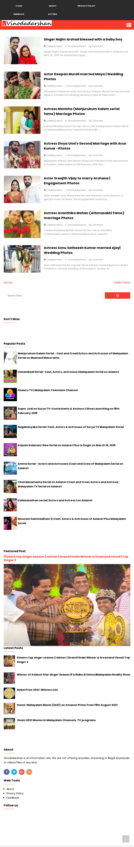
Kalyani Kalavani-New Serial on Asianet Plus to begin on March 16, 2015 (66, 447)
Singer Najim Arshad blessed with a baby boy (83, 39)
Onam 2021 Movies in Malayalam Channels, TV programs (56, 721)
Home (8, 284)
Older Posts (122, 284)
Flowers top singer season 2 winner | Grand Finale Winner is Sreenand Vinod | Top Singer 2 (66, 560)
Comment (97, 46)
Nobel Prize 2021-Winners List (37, 691)
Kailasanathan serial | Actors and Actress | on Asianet (55, 502)
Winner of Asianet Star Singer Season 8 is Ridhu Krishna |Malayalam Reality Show (73, 676)
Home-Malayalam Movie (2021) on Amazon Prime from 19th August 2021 (67, 706)
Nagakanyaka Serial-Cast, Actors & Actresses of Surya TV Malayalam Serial (71, 428)
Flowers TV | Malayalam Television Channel (48, 391)
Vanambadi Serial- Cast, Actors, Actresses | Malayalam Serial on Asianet (68, 373)
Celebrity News (55, 46)
